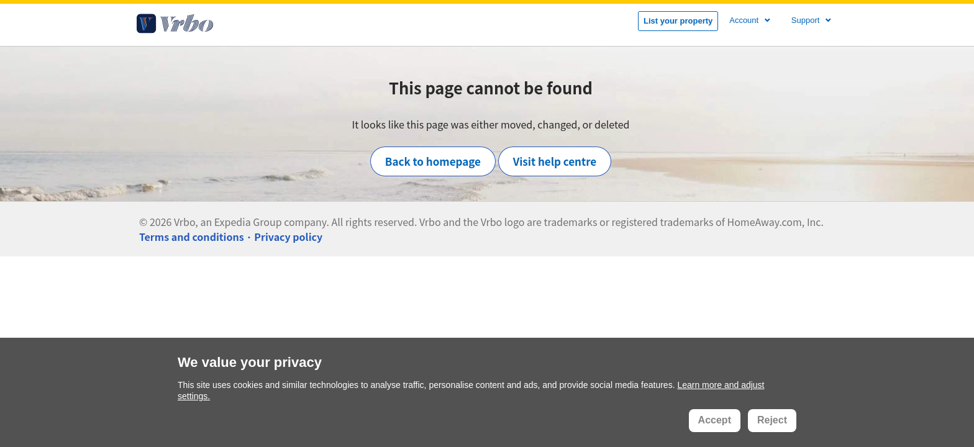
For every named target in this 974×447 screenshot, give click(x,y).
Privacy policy (288, 236)
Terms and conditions (191, 236)
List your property (678, 20)
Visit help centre (555, 161)
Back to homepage (433, 161)
